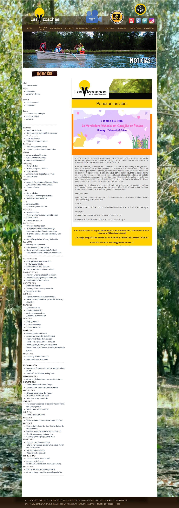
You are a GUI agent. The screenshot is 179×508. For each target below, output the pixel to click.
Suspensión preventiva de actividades (40, 336)
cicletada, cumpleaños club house (39, 393)
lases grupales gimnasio (37, 453)
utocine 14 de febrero (35, 461)
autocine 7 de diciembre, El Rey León (40, 374)
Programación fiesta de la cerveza (39, 339)
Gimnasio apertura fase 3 (35, 226)
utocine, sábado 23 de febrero (39, 459)
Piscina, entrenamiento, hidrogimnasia (40, 469)
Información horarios (34, 220)
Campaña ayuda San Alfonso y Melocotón (42, 239)
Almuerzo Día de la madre (36, 316)
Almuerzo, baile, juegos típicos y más (40, 174)
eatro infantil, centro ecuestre (38, 409)
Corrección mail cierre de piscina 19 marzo (42, 215)
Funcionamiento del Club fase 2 (38, 267)
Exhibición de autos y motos (36, 141)
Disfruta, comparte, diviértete (37, 169)
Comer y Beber (32, 166)
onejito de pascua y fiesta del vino (40, 434)
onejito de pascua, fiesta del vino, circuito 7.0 (44, 431)
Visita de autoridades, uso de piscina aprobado (43, 253)
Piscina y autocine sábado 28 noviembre (41, 275)
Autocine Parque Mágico (35, 114)
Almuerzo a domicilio (34, 310)
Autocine (29, 119)
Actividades (30, 91)
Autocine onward (32, 103)
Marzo (29, 345)
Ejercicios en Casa (33, 308)
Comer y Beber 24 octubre (36, 158)
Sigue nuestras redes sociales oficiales (40, 297)
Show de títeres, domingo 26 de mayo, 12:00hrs (44, 420)
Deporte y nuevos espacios (36, 198)
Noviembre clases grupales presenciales (41, 278)
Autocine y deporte (33, 94)
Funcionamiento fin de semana (37, 280)
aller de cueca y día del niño (37, 398)
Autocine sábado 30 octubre (36, 155)
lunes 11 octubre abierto (35, 160)
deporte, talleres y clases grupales (44, 345)
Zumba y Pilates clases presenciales (40, 289)
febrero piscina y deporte (35, 245)
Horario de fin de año (34, 131)
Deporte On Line (32, 212)
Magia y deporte (32, 322)
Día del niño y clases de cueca (37, 396)
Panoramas (30, 105)
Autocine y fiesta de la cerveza (37, 357)
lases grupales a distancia (37, 333)
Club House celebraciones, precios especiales (43, 464)
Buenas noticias (32, 218)
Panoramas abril (31, 86)
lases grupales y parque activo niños (41, 437)
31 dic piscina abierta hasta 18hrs (38, 261)
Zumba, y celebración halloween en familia (42, 387)
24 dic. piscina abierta (34, 264)
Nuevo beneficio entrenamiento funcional (41, 250)
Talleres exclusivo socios (35, 450)
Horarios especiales (33, 136)
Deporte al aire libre (33, 291)
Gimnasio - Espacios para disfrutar (39, 196)
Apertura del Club (32, 204)
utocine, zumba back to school (39, 442)
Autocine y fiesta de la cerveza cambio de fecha (44, 379)
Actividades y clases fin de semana (39, 185)
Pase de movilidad (33, 139)
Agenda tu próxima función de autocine (41, 149)
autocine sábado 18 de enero (37, 360)
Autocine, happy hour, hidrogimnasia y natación (44, 472)
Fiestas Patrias (31, 171)
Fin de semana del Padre (35, 415)
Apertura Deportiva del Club (36, 207)
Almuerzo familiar (32, 188)
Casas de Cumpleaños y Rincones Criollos (42, 182)
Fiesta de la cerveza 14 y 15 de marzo (40, 342)
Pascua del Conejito (33, 325)
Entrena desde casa (33, 327)
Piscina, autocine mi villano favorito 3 (40, 269)
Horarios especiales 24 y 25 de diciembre (41, 133)
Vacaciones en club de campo (37, 247)
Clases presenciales (33, 286)
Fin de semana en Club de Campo (39, 385)
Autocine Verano (32, 116)
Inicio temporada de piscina (36, 147)
